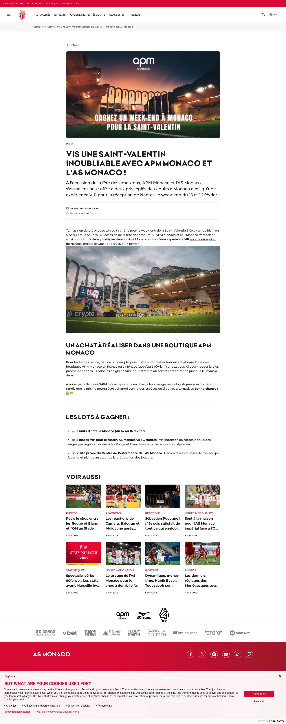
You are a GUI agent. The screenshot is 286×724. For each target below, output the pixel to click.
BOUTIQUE (52, 3)
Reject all (259, 701)
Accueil (37, 26)
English (10, 676)
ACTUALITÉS (43, 14)
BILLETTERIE (34, 3)
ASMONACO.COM (13, 3)
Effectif (60, 14)
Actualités (49, 26)
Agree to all (259, 693)
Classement (118, 14)
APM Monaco (166, 235)
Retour (72, 45)
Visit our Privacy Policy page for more (57, 711)
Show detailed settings (17, 711)
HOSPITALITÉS (70, 3)
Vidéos (135, 14)
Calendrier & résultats (87, 14)
